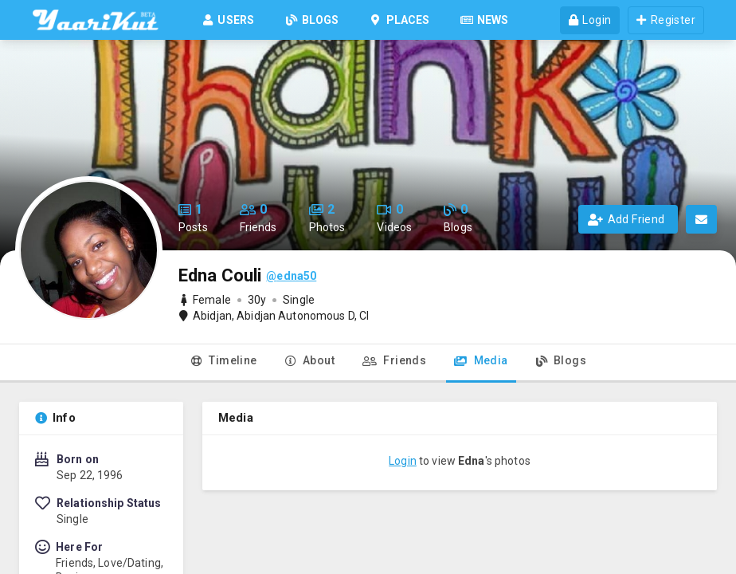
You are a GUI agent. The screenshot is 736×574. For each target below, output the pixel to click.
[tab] (224, 363)
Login (403, 460)
